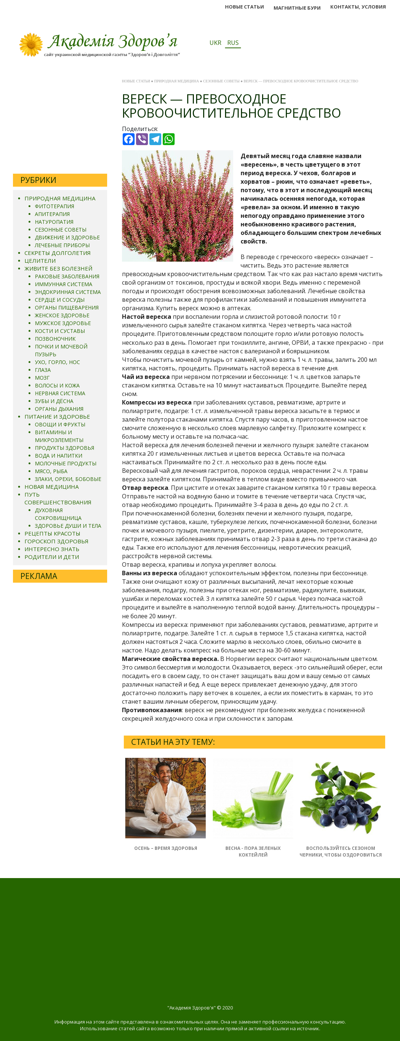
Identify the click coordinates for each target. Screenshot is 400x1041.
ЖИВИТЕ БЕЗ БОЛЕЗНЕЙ (58, 268)
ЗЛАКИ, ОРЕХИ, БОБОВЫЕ (68, 478)
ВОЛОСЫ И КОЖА (57, 385)
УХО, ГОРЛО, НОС (57, 362)
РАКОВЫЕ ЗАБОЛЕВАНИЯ (67, 276)
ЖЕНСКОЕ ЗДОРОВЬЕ (62, 315)
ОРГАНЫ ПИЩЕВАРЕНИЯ (67, 307)
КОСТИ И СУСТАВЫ (60, 330)
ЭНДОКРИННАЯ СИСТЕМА (68, 291)
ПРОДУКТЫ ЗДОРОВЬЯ (64, 447)
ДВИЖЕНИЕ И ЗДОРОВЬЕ (67, 237)
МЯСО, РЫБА (51, 471)
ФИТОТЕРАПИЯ (54, 206)
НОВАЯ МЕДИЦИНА (51, 486)
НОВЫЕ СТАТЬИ (244, 6)
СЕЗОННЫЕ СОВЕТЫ (60, 229)
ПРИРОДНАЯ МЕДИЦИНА (59, 198)
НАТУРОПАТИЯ (54, 221)
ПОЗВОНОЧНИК (55, 338)
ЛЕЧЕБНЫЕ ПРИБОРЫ (62, 245)
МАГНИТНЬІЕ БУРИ (297, 7)
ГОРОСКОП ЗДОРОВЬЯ (56, 541)
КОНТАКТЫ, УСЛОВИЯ (358, 6)
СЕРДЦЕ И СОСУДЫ (60, 299)
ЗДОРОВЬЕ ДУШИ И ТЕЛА (68, 525)
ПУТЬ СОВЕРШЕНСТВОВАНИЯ (58, 498)
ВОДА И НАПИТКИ (58, 455)
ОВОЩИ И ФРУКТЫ (60, 424)
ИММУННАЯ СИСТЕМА (63, 284)
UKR (215, 43)
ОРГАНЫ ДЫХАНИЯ (59, 408)
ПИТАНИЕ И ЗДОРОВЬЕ (57, 416)
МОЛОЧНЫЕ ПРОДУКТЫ (65, 463)
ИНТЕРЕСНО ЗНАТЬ (51, 549)
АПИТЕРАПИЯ (52, 213)
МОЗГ (42, 377)
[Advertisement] (60, 121)
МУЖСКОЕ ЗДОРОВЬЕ (63, 323)
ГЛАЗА (43, 369)
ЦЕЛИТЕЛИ (40, 260)
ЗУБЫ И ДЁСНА (54, 401)
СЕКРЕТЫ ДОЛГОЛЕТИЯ (57, 252)
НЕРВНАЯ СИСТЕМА (60, 393)
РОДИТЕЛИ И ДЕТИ (51, 556)
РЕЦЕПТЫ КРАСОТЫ (52, 533)
